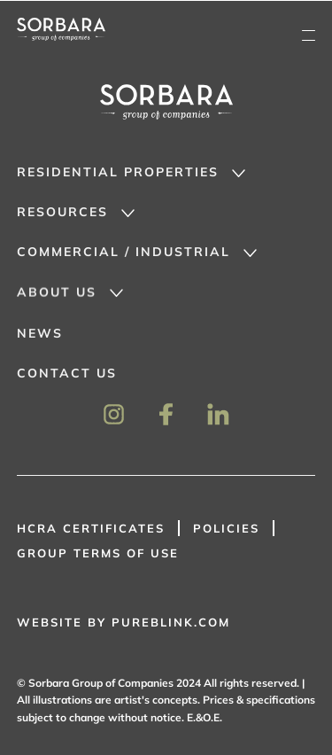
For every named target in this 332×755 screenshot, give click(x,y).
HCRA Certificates (91, 528)
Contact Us (67, 374)
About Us (57, 292)
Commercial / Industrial (123, 252)
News (40, 334)
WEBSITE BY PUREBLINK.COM (123, 622)
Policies (226, 528)
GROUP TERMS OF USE (98, 553)
